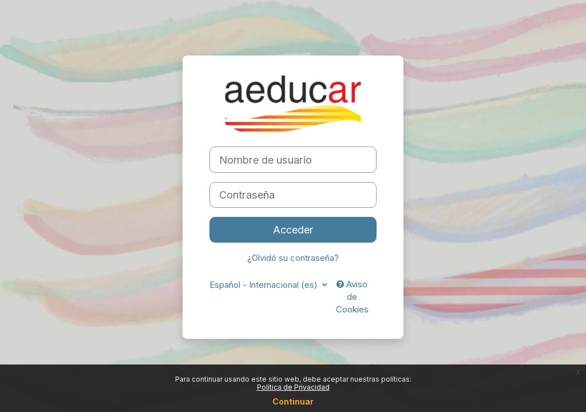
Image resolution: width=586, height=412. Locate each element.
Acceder (293, 229)
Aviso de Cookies (352, 297)
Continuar (293, 401)
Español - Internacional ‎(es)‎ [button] (264, 285)
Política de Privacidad (293, 387)
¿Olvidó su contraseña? (293, 258)
